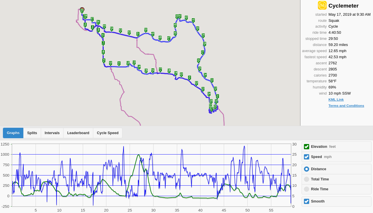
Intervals (52, 133)
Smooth (318, 201)
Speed (321, 157)
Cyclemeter (343, 6)
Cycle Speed (107, 133)
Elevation (323, 147)
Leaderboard (78, 133)
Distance (318, 169)
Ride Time (319, 189)
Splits (32, 133)
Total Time (320, 179)
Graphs (13, 133)
